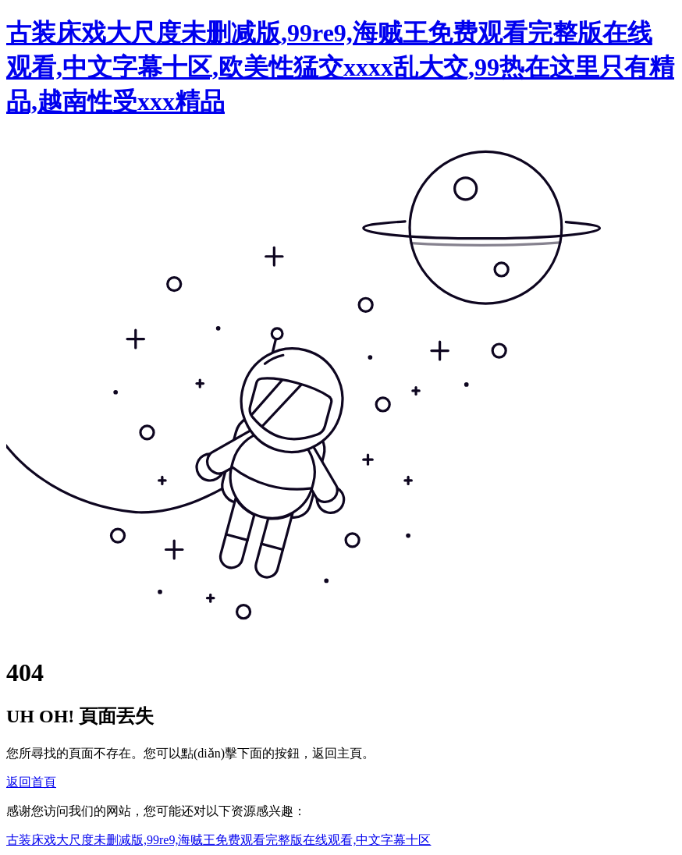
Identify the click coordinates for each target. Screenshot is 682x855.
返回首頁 (31, 782)
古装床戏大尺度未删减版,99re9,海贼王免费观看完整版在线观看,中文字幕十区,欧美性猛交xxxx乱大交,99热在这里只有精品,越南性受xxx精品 (340, 67)
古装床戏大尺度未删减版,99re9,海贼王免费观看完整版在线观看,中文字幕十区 (218, 839)
